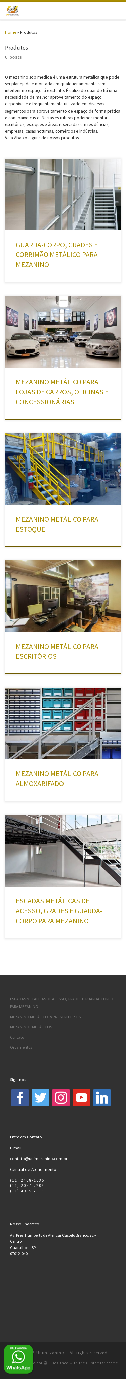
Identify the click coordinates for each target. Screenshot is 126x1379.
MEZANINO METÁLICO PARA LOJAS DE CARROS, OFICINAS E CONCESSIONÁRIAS (62, 391)
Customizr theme (102, 1363)
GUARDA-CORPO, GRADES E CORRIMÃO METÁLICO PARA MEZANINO (57, 254)
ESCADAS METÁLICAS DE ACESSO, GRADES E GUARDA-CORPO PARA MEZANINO (59, 910)
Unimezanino (50, 1353)
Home (10, 32)
